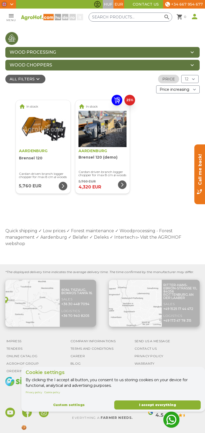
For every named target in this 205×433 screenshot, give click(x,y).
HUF (108, 4)
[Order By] (178, 89)
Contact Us (146, 4)
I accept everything (157, 405)
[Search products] (130, 17)
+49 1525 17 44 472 (178, 309)
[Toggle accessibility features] (97, 4)
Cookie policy (52, 392)
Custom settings (69, 405)
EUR (119, 4)
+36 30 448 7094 (75, 304)
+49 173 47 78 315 (177, 320)
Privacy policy (34, 392)
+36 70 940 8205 (75, 316)
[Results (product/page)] (190, 79)
